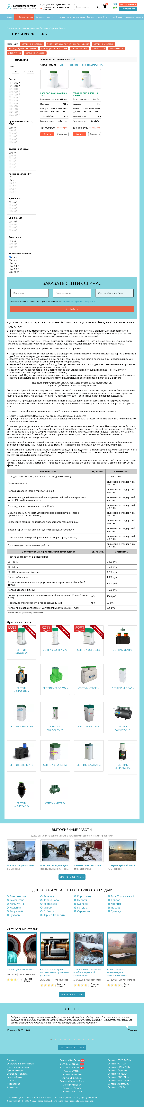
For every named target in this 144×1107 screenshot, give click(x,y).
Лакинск (116, 903)
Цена (62, 64)
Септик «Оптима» (70, 1064)
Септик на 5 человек (103, 44)
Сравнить (62, 134)
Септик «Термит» (117, 1070)
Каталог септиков (26, 17)
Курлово (82, 903)
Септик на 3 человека (32, 44)
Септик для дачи (79, 48)
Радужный (16, 911)
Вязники (48, 896)
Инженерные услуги (64, 17)
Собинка (48, 911)
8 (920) (89, 1097)
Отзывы (119, 17)
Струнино (83, 911)
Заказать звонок (128, 5)
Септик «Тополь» (117, 1073)
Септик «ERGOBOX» (72, 1078)
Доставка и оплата (94, 17)
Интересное (129, 17)
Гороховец (84, 896)
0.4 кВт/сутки (14, 53)
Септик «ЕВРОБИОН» (119, 1060)
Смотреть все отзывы (72, 1047)
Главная (10, 17)
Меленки (15, 907)
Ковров (115, 900)
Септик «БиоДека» (70, 1060)
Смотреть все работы (72, 877)
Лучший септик (117, 48)
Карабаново (51, 900)
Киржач (82, 900)
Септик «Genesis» (69, 1067)
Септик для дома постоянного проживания (68, 44)
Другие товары (79, 17)
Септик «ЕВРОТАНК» (119, 1080)
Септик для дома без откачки (22, 48)
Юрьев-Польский (54, 915)
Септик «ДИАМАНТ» (119, 1067)
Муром (47, 907)
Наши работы (109, 17)
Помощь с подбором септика (128, 9)
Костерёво (50, 903)
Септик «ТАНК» (72, 1071)
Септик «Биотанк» (72, 1074)
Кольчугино (17, 903)
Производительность (92, 64)
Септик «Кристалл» (118, 1084)
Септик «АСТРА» (117, 1063)
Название (73, 64)
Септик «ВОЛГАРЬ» (118, 1077)
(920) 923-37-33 (63, 5)
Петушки (82, 907)
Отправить (72, 309)
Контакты (139, 17)
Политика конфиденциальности (79, 1101)
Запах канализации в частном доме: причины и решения (54, 972)
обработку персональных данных (79, 301)
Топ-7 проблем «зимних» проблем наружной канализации (87, 972)
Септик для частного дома (54, 48)
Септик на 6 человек (35, 53)
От (14, 71)
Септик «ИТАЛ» (116, 1087)
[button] (51, 1039)
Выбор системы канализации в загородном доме (117, 972)
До (28, 71)
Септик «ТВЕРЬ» (72, 1084)
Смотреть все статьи (72, 994)
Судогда (116, 911)
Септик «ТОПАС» (72, 1088)
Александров (18, 896)
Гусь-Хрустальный (122, 896)
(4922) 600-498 (47, 5)
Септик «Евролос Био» (72, 1081)
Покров (116, 907)
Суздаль (15, 915)
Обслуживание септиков (44, 17)
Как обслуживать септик (20, 969)
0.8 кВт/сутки (98, 48)
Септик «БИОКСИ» (72, 1091)
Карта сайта (57, 1101)
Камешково (17, 900)
